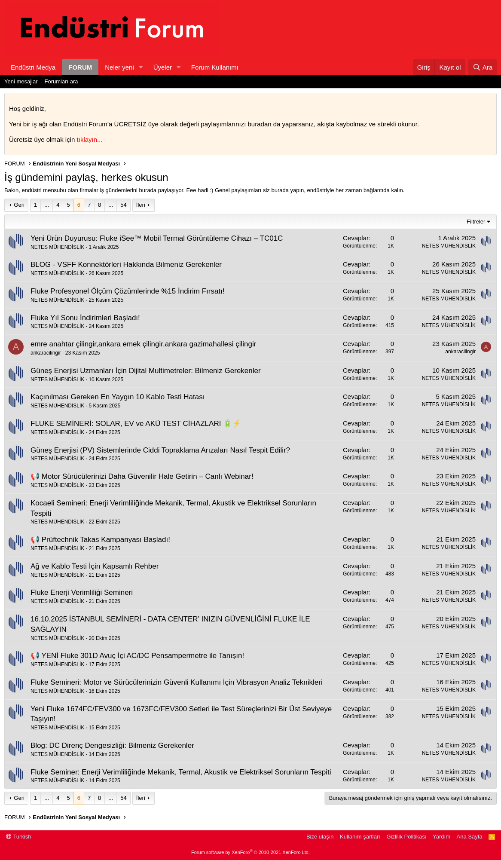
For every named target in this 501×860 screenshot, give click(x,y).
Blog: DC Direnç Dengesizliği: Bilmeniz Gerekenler (112, 745)
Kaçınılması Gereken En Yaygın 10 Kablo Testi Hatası (118, 397)
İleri (140, 205)
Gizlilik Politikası (406, 836)
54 (123, 205)
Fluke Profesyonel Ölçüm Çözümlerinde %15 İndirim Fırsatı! (128, 291)
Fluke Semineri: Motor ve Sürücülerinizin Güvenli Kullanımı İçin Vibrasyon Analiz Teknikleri (177, 682)
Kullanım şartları (360, 836)
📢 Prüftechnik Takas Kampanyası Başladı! (100, 540)
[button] (141, 67)
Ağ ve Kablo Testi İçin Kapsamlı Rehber (95, 566)
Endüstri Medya (33, 67)
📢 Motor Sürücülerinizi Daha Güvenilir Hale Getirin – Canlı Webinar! (142, 476)
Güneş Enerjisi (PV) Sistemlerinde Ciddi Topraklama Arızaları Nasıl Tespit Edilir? (160, 450)
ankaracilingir (46, 353)
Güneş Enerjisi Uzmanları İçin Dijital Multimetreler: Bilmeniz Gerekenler (146, 371)
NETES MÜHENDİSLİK (57, 247)
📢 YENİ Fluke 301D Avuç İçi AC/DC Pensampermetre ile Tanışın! (137, 656)
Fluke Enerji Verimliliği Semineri (82, 592)
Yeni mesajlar (21, 81)
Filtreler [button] (476, 221)
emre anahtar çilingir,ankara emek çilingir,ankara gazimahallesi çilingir (143, 344)
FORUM (80, 67)
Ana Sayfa (470, 836)
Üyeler (162, 67)
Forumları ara (61, 81)
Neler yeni (119, 67)
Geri (19, 205)
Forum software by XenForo (250, 852)
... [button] (46, 205)
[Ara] (482, 67)
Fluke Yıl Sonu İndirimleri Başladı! (85, 318)
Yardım (441, 836)
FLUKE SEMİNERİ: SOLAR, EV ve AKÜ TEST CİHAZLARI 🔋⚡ (136, 423)
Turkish (18, 836)
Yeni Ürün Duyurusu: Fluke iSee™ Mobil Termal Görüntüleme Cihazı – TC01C (157, 238)
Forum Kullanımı (214, 67)
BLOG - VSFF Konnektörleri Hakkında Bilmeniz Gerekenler (126, 264)
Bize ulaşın (320, 836)
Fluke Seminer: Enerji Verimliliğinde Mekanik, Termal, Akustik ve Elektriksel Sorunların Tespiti (181, 772)
